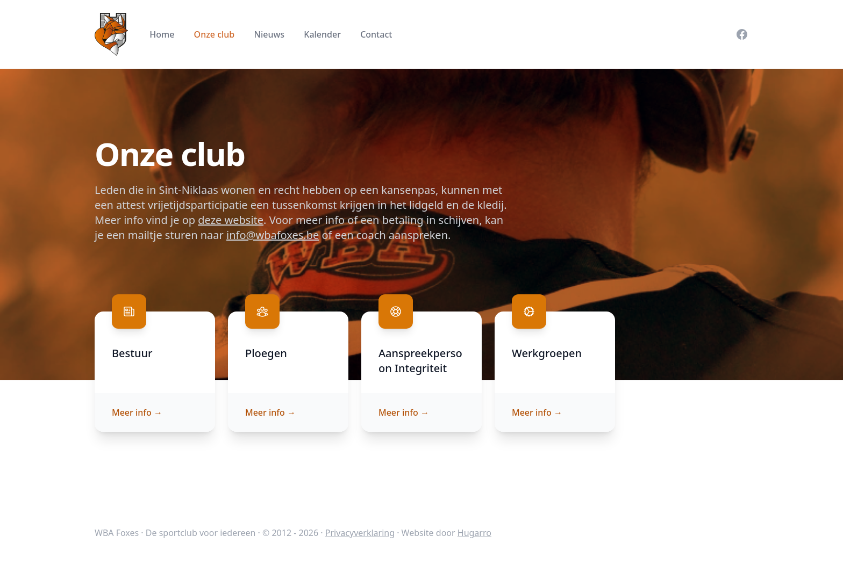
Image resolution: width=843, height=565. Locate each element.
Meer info (137, 412)
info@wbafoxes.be (272, 235)
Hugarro (474, 533)
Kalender (322, 34)
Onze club (214, 34)
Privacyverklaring (360, 533)
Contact (376, 34)
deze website (230, 220)
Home (161, 34)
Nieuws (269, 34)
